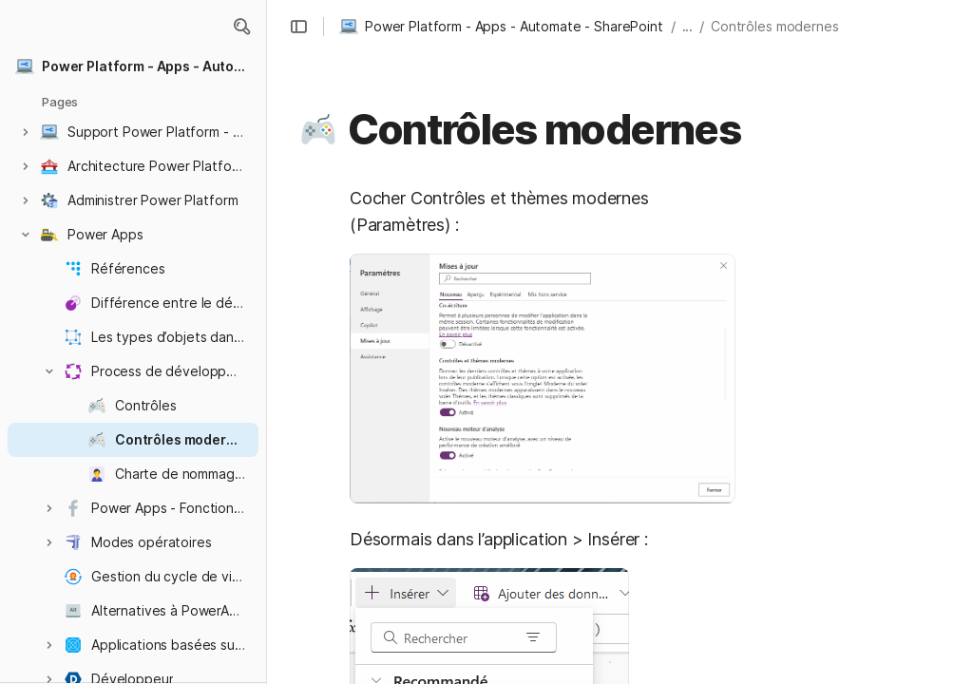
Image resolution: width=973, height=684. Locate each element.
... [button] (688, 26)
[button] (241, 26)
